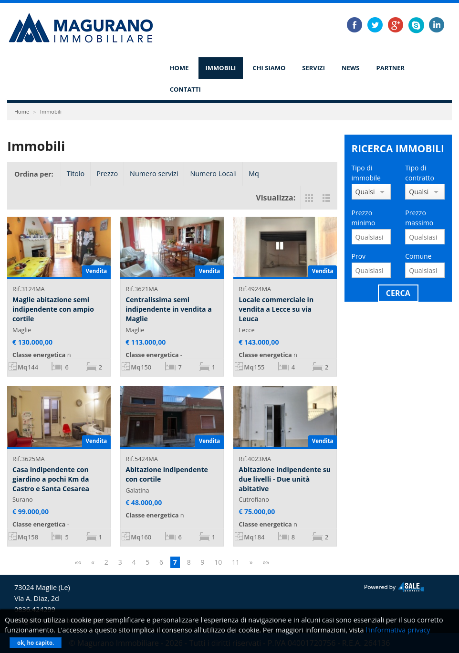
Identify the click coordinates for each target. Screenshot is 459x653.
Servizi (313, 67)
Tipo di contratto (419, 172)
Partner (390, 67)
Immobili (221, 67)
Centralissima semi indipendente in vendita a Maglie (168, 309)
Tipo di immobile (366, 172)
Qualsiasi (365, 191)
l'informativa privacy (397, 629)
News (351, 67)
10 (218, 562)
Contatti (185, 89)
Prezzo (107, 173)
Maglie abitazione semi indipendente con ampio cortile (53, 309)
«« (77, 562)
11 (236, 562)
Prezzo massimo (419, 217)
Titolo (76, 173)
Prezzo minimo (364, 217)
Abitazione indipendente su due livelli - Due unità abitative (285, 479)
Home (179, 67)
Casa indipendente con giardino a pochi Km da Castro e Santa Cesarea (50, 479)
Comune (418, 256)
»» (266, 562)
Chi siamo (268, 67)
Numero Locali (213, 173)
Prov (359, 256)
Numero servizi (154, 173)
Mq (254, 173)
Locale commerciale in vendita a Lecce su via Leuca (276, 309)
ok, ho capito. (35, 642)
